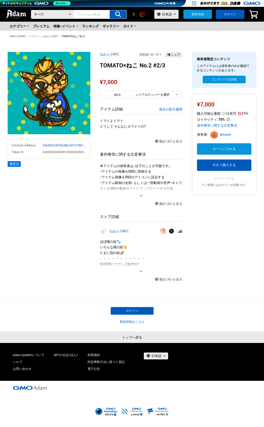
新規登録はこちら (132, 321)
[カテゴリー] (52, 14)
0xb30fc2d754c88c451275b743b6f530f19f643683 (64, 145)
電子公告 (94, 369)
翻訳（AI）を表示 (168, 141)
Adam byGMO (18, 36)
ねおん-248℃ (50, 36)
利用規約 (94, 355)
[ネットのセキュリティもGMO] (36, 3)
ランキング (90, 26)
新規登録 (198, 14)
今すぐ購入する (224, 165)
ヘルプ (17, 362)
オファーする (224, 178)
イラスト (34, 36)
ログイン (230, 14)
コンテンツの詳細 (224, 79)
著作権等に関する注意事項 (217, 125)
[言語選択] (166, 14)
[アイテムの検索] (118, 14)
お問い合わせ (22, 369)
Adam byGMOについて (28, 355)
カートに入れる (224, 149)
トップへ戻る (132, 337)
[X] (133, 14)
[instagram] (142, 14)
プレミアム (41, 26)
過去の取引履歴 (170, 109)
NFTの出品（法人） (66, 355)
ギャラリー (111, 26)
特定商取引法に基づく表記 (106, 362)
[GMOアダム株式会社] (30, 388)
